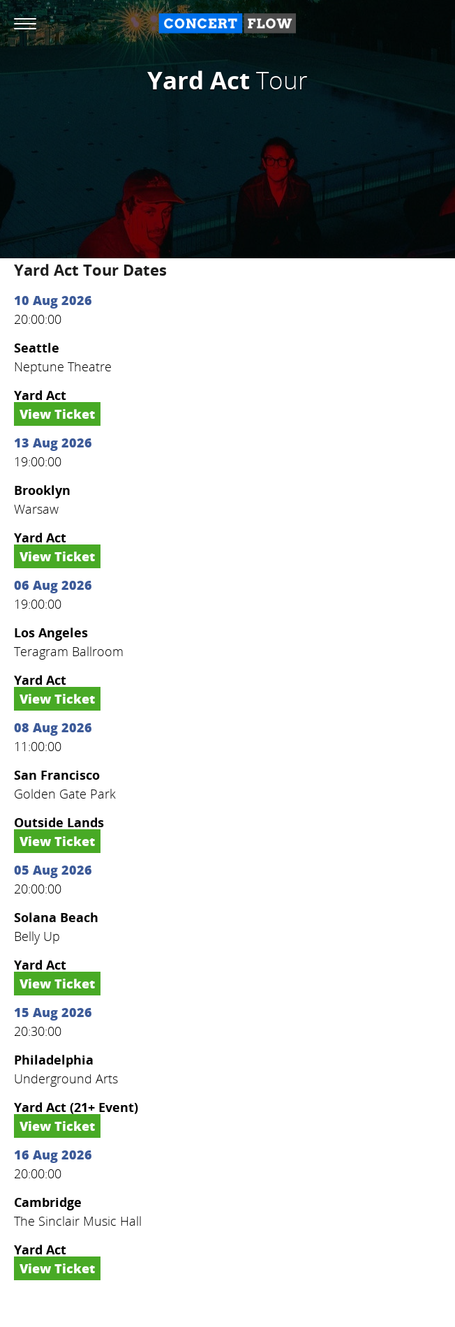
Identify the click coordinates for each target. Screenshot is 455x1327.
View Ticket (57, 414)
